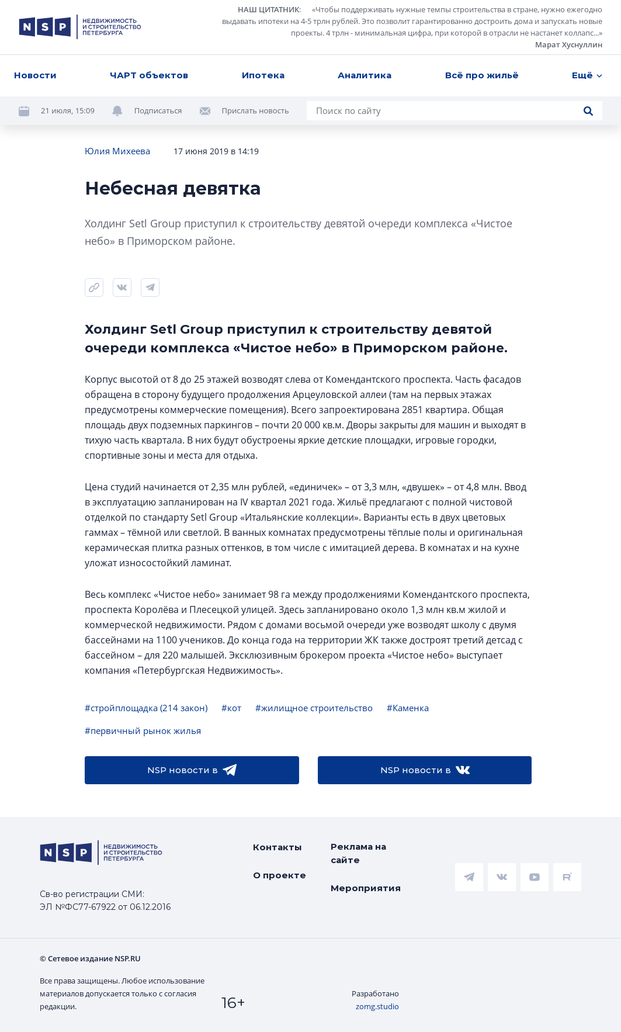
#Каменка (408, 708)
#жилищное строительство (314, 708)
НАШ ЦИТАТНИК (268, 9)
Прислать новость (255, 110)
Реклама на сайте (358, 853)
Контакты (277, 847)
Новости (35, 75)
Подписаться (158, 110)
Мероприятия (366, 888)
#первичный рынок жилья (143, 730)
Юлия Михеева (117, 151)
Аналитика (364, 75)
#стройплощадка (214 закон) (146, 708)
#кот (231, 708)
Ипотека (263, 75)
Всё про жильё (482, 75)
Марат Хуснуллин (568, 44)
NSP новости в (192, 770)
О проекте (279, 875)
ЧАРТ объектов (149, 75)
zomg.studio (377, 1006)
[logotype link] (80, 27)
